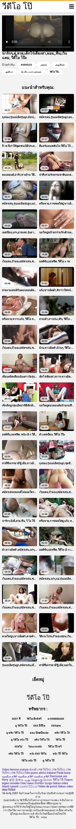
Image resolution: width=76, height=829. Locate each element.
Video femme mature (15, 769)
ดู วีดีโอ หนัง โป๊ (19, 739)
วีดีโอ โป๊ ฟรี (54, 746)
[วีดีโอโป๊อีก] (71, 6)
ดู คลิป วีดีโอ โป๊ (15, 732)
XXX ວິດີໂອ (39, 725)
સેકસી (32, 769)
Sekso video (65, 786)
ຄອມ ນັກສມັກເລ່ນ (39, 732)
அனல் (43, 65)
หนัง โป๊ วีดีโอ (60, 753)
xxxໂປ (18, 746)
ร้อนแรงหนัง (35, 746)
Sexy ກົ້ (16, 718)
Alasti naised (10, 786)
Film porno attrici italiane (40, 772)
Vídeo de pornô (47, 786)
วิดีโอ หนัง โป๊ (28, 760)
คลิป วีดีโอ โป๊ (16, 753)
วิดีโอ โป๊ (60, 739)
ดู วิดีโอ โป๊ (21, 725)
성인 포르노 (16, 779)
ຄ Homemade (56, 718)
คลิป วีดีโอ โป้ (62, 732)
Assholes (26, 65)
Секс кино (27, 783)
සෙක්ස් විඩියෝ (28, 786)
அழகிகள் (60, 65)
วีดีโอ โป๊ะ (54, 72)
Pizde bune (64, 772)
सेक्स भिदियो (8, 789)
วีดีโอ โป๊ (58, 779)
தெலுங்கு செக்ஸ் (41, 779)
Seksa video (60, 783)
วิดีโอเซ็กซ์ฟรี (34, 718)
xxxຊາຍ (56, 725)
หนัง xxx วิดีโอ (38, 753)
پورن (27, 779)
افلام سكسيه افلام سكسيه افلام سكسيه (25, 776)
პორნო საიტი (43, 783)
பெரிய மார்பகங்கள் (31, 72)
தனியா (9, 72)
